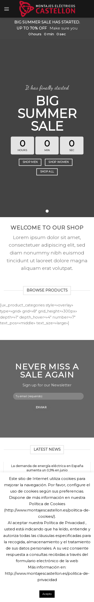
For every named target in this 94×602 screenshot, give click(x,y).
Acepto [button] (47, 594)
